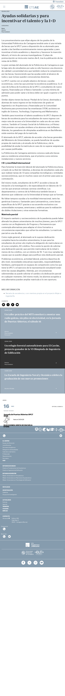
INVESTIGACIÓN (8, 490)
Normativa (5, 458)
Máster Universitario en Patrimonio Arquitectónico (17, 477)
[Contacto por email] (60, 436)
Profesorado (6, 454)
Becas (3, 28)
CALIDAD (5, 508)
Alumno (4, 30)
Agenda (5, 504)
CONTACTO (6, 516)
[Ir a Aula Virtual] (52, 430)
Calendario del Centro (9, 451)
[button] (49, 1)
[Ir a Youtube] (42, 562)
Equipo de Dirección (8, 443)
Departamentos (7, 456)
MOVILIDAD (6, 487)
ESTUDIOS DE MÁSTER (9, 473)
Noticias (5, 502)
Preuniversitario (6, 31)
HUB (4, 460)
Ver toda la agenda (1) (57, 406)
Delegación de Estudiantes (10, 449)
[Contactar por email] (9, 536)
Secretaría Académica (9, 447)
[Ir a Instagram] (36, 562)
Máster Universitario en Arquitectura (13, 475)
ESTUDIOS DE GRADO (9, 466)
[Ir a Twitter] (29, 562)
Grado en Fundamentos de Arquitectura (14, 468)
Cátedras (5, 492)
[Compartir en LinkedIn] (3, 304)
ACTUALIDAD (7, 500)
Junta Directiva (7, 445)
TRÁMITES (6, 506)
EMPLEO (5, 510)
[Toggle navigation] (4, 7)
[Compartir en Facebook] (13, 304)
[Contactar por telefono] (4, 436)
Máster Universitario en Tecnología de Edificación (17, 480)
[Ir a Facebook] (23, 562)
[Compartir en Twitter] (8, 304)
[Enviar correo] (17, 304)
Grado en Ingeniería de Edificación (13, 470)
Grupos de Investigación (10, 494)
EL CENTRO (6, 441)
